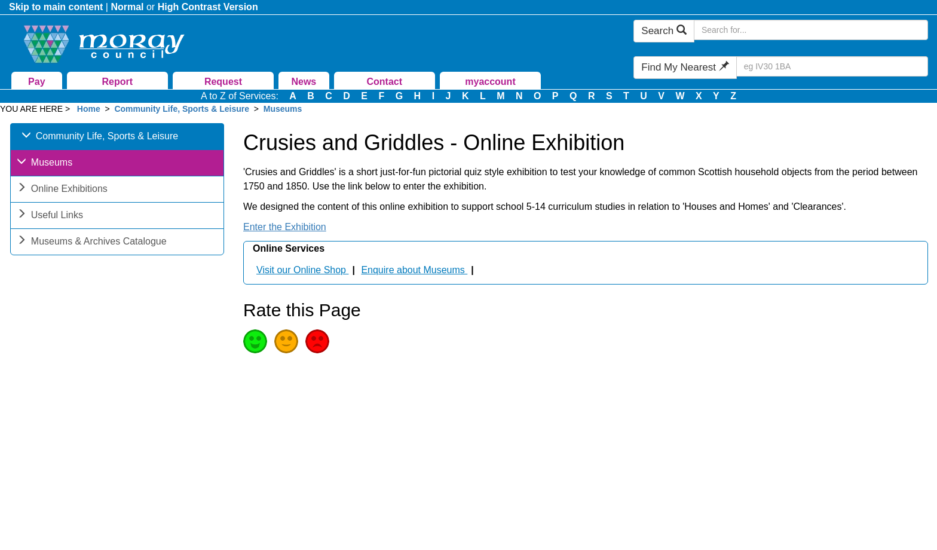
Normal (127, 7)
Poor (317, 341)
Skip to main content (56, 7)
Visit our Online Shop (302, 270)
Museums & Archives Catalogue (92, 242)
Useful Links (50, 216)
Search (664, 30)
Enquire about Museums (414, 270)
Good (255, 341)
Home (88, 109)
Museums (283, 109)
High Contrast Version (208, 7)
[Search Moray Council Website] (811, 30)
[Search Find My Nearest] (832, 66)
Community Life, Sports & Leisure (181, 109)
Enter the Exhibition (284, 227)
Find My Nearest (684, 67)
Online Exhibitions (62, 190)
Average (286, 341)
